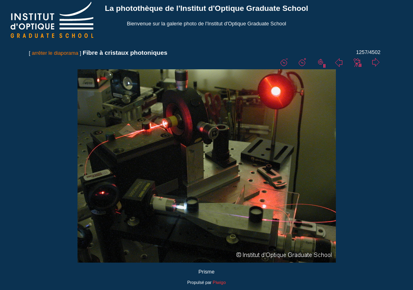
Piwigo (219, 282)
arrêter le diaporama (55, 53)
